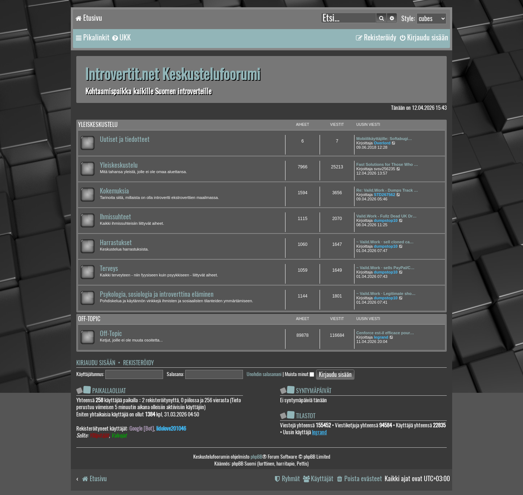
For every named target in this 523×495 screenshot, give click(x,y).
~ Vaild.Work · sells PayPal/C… (385, 268)
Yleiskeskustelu (98, 124)
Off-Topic (111, 333)
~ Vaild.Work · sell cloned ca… (385, 242)
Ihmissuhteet (115, 216)
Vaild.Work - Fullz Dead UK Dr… (386, 216)
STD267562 (384, 194)
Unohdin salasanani (264, 374)
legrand (381, 337)
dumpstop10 (385, 220)
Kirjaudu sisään (95, 363)
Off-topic (89, 319)
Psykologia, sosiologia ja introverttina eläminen (157, 294)
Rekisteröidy (138, 363)
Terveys (109, 268)
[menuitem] (121, 37)
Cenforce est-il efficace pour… (385, 333)
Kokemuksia (114, 191)
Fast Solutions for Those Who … (387, 164)
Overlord (382, 143)
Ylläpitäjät (99, 435)
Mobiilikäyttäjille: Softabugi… (384, 138)
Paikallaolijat (109, 391)
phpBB (256, 456)
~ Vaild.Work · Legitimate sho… (385, 293)
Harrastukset (116, 242)
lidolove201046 (171, 428)
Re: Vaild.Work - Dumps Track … (387, 190)
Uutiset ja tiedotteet (125, 139)
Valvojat (119, 435)
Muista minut (299, 374)
